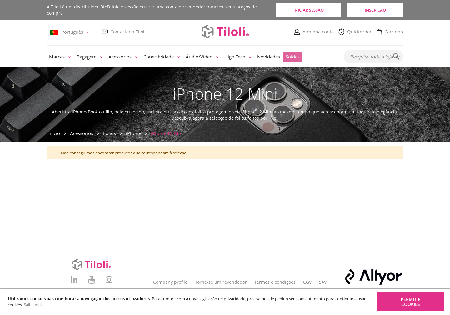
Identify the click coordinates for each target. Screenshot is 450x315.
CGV (307, 282)
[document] (226, 301)
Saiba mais (33, 305)
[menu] (191, 57)
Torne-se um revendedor (221, 282)
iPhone (133, 133)
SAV (323, 282)
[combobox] (373, 56)
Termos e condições (275, 282)
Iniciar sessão (308, 10)
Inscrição (375, 10)
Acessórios (81, 133)
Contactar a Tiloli (128, 32)
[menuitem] (60, 57)
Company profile (170, 282)
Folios (109, 133)
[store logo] (225, 31)
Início (54, 133)
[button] (70, 32)
